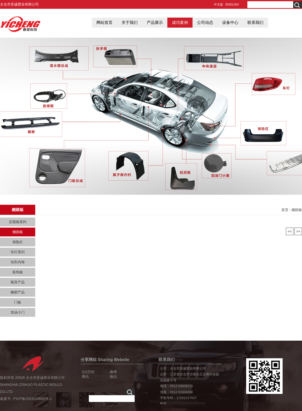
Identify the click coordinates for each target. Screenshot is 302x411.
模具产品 (18, 282)
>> (298, 231)
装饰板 (17, 272)
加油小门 (18, 312)
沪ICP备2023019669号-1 (32, 399)
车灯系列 (18, 252)
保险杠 (17, 242)
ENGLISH (232, 4)
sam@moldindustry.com (187, 403)
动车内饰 (18, 262)
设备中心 (230, 22)
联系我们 (255, 22)
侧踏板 (17, 232)
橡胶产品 (18, 292)
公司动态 (205, 22)
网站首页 (104, 22)
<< (290, 231)
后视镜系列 (17, 222)
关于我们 (130, 22)
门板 (17, 302)
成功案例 (180, 22)
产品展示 (155, 22)
